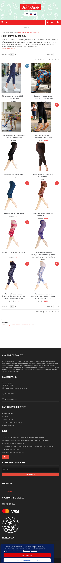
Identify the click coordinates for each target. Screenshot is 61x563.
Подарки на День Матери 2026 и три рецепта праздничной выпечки (23, 437)
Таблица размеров (8, 425)
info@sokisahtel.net (11, 399)
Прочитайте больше (8, 48)
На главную (5, 32)
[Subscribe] (30, 474)
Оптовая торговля (7, 419)
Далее (6, 457)
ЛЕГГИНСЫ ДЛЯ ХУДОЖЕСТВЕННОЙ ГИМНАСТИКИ (17, 325)
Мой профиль (57, 22)
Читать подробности (30, 551)
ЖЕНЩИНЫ (13, 32)
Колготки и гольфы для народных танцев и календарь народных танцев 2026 (26, 440)
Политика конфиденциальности (12, 422)
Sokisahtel (9, 491)
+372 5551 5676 (9, 393)
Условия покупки (7, 413)
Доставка (5, 416)
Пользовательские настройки (27, 560)
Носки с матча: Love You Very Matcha (13, 443)
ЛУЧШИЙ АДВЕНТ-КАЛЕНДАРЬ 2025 (13, 452)
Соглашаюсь (27, 555)
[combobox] (41, 27)
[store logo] (30, 9)
